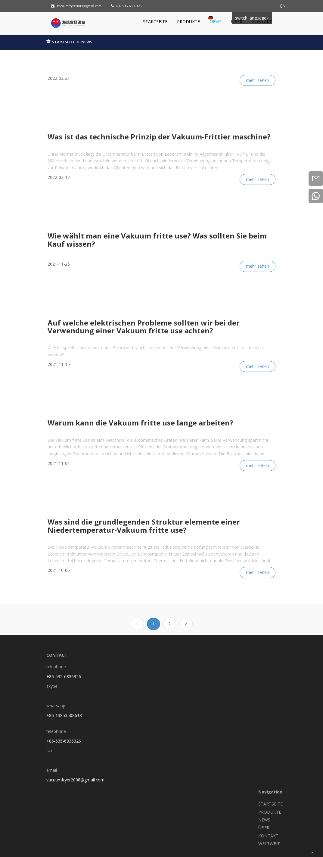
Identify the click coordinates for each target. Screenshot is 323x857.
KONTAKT (262, 21)
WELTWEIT (269, 843)
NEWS (216, 21)
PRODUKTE (188, 21)
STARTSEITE (155, 21)
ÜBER (236, 21)
